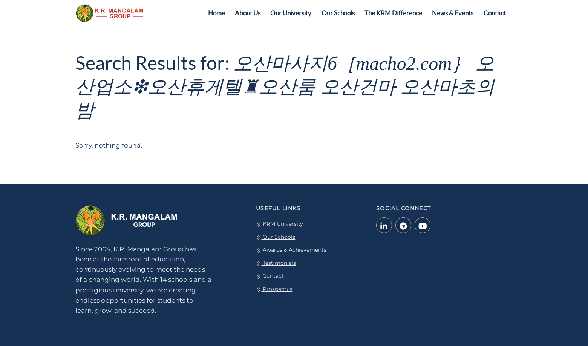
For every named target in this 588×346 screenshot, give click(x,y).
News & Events (452, 13)
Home (216, 13)
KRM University (279, 224)
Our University (290, 13)
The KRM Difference (393, 13)
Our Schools (338, 13)
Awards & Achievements (291, 250)
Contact (495, 13)
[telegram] (403, 225)
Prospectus (274, 289)
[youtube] (422, 225)
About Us (247, 13)
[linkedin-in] (384, 225)
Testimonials (276, 263)
